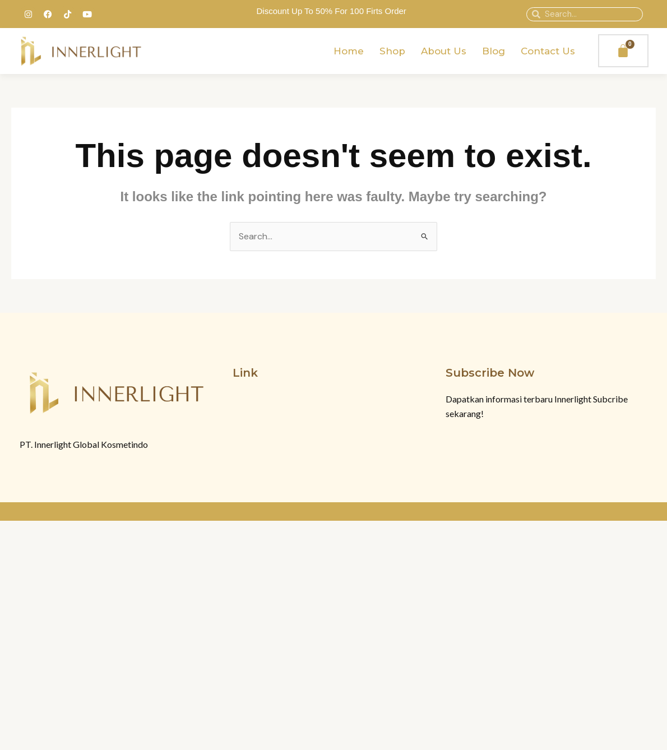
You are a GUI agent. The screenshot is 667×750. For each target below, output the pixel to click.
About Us (443, 51)
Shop (392, 51)
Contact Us (548, 51)
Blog (493, 51)
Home (349, 51)
